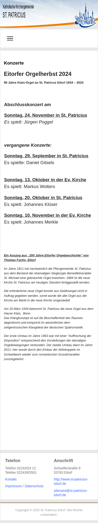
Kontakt (10, 479)
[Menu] (10, 38)
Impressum (13, 486)
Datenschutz (34, 486)
